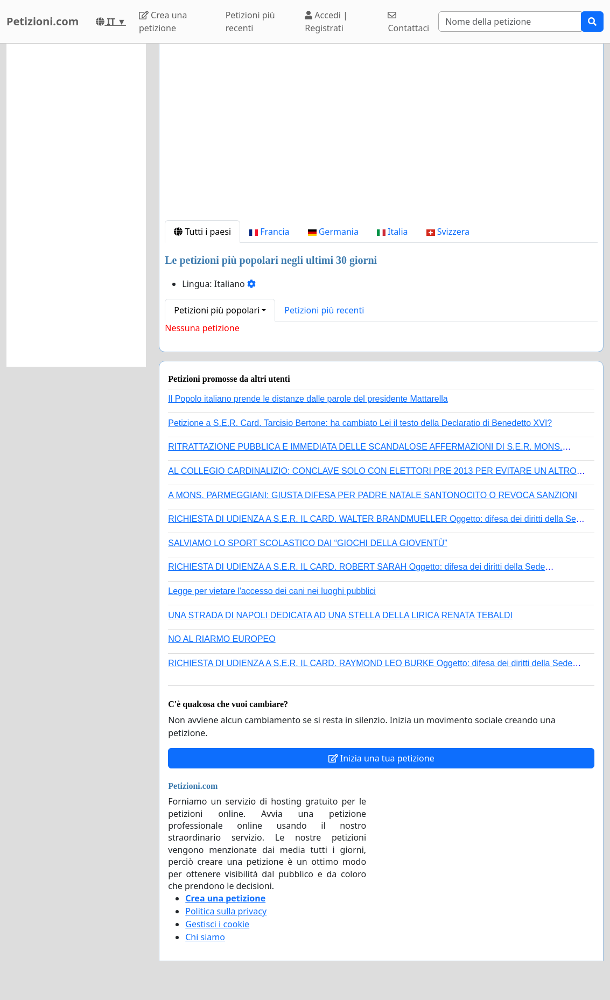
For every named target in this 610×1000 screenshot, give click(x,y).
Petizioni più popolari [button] (217, 310)
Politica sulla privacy (226, 911)
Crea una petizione (163, 21)
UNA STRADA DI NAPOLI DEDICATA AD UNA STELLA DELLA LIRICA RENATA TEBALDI (340, 615)
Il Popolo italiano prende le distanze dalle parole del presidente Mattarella (307, 398)
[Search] (509, 21)
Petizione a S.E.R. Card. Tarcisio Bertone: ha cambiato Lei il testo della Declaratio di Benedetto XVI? (360, 423)
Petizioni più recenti (250, 21)
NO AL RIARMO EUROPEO (221, 639)
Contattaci (408, 22)
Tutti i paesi (202, 231)
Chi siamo (205, 937)
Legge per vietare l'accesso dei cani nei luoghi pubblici (272, 591)
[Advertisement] (381, 136)
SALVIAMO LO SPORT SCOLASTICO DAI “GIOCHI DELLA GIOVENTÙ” (307, 543)
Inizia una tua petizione (381, 758)
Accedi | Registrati (326, 21)
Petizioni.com (42, 21)
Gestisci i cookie (217, 924)
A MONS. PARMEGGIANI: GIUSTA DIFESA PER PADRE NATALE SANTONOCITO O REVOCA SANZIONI (372, 495)
